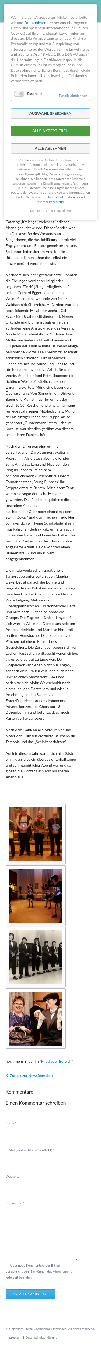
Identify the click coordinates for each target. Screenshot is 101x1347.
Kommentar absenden (30, 1294)
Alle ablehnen (50, 148)
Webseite (12, 1176)
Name (13, 1123)
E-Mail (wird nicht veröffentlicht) (30, 1149)
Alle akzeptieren (50, 130)
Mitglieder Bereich (56, 1061)
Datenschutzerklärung (41, 1337)
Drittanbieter (35, 22)
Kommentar (15, 1202)
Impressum (13, 1337)
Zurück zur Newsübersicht (31, 1075)
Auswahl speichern (50, 113)
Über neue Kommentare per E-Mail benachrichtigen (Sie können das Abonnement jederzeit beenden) (39, 1271)
